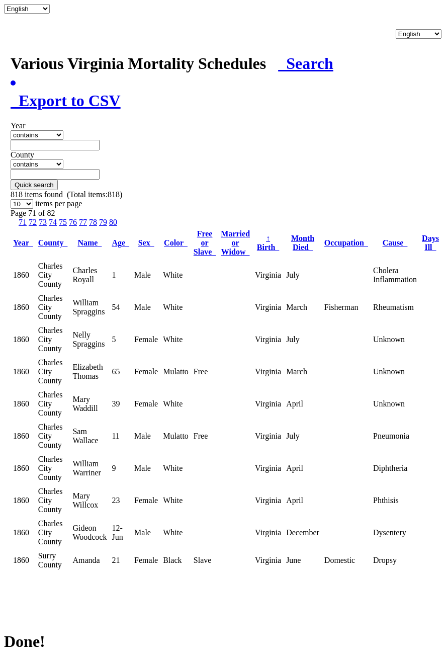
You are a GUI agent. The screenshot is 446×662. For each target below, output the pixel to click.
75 (63, 222)
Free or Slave (205, 242)
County (53, 242)
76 (73, 222)
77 (83, 222)
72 (33, 222)
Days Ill (430, 243)
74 (53, 222)
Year (23, 242)
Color (176, 242)
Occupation (346, 242)
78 (93, 222)
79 (103, 222)
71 (23, 222)
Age (120, 242)
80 (113, 222)
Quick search (34, 185)
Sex (146, 242)
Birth (268, 243)
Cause (395, 242)
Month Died (302, 243)
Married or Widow (235, 242)
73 (43, 222)
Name (89, 242)
